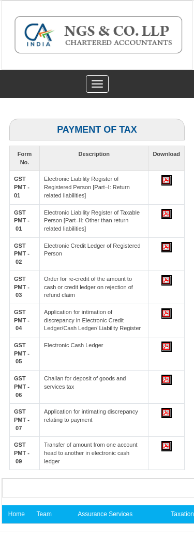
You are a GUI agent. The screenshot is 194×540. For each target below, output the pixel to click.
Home (16, 514)
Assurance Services (105, 514)
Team (44, 514)
